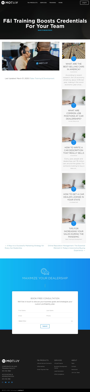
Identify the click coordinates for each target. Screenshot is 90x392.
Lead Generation (59, 371)
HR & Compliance (59, 374)
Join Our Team (75, 372)
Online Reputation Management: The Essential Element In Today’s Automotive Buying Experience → (66, 248)
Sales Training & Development (42, 78)
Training (52, 2)
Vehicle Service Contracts (44, 363)
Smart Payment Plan (43, 369)
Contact (73, 366)
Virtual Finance (58, 363)
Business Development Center (60, 367)
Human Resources (73, 121)
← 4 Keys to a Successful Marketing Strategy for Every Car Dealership (24, 247)
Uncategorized (73, 202)
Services (43, 2)
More (60, 2)
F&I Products (33, 2)
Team (72, 363)
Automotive (73, 72)
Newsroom (74, 369)
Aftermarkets (41, 366)
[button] (84, 3)
